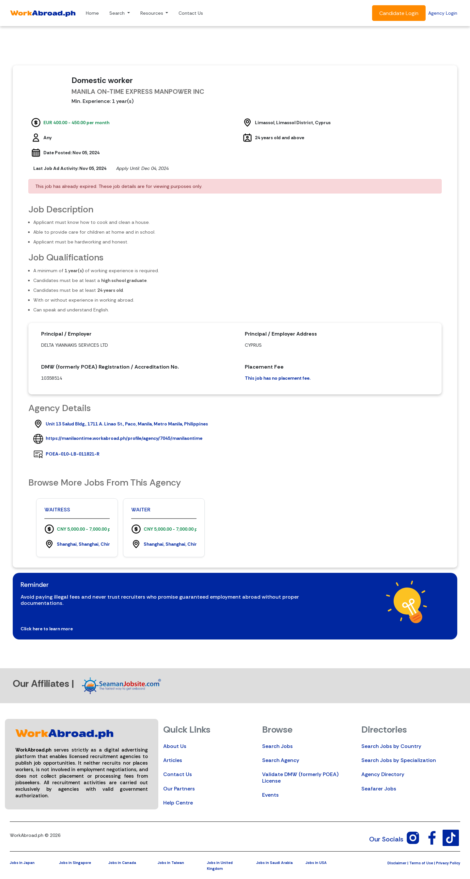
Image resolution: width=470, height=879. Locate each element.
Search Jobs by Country (391, 746)
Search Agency (280, 760)
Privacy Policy (448, 863)
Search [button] (117, 13)
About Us (174, 746)
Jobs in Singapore (75, 862)
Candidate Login (398, 13)
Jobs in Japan (22, 862)
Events (270, 794)
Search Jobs (277, 746)
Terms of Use (421, 863)
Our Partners (179, 788)
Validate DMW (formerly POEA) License (300, 777)
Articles (172, 760)
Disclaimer (396, 863)
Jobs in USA (316, 862)
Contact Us (191, 13)
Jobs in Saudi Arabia (274, 862)
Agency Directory (382, 774)
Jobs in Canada (122, 862)
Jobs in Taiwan (171, 862)
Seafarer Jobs (378, 788)
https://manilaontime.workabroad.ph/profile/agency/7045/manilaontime (124, 438)
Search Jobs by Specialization (398, 760)
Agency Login (442, 13)
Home (92, 13)
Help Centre (178, 802)
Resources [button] (152, 13)
